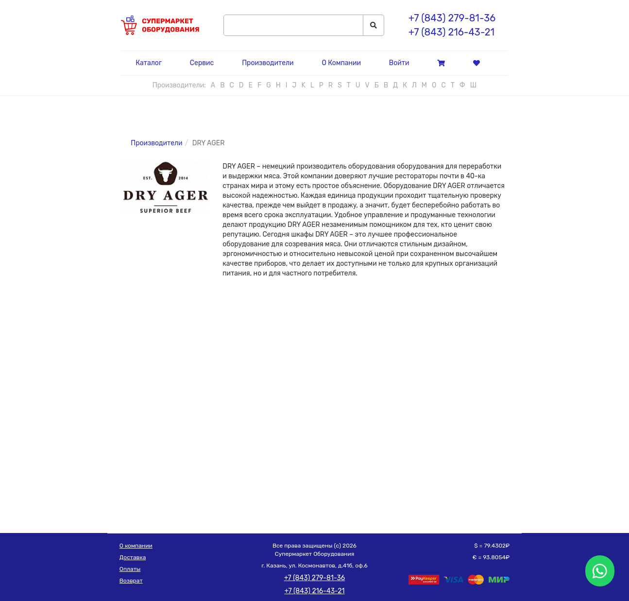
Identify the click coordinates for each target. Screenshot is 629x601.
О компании (136, 545)
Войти (399, 63)
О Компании (341, 63)
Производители (267, 63)
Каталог (149, 63)
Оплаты (129, 569)
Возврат (131, 580)
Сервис (202, 63)
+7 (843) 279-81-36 (451, 18)
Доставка (132, 557)
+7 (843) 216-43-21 (451, 32)
